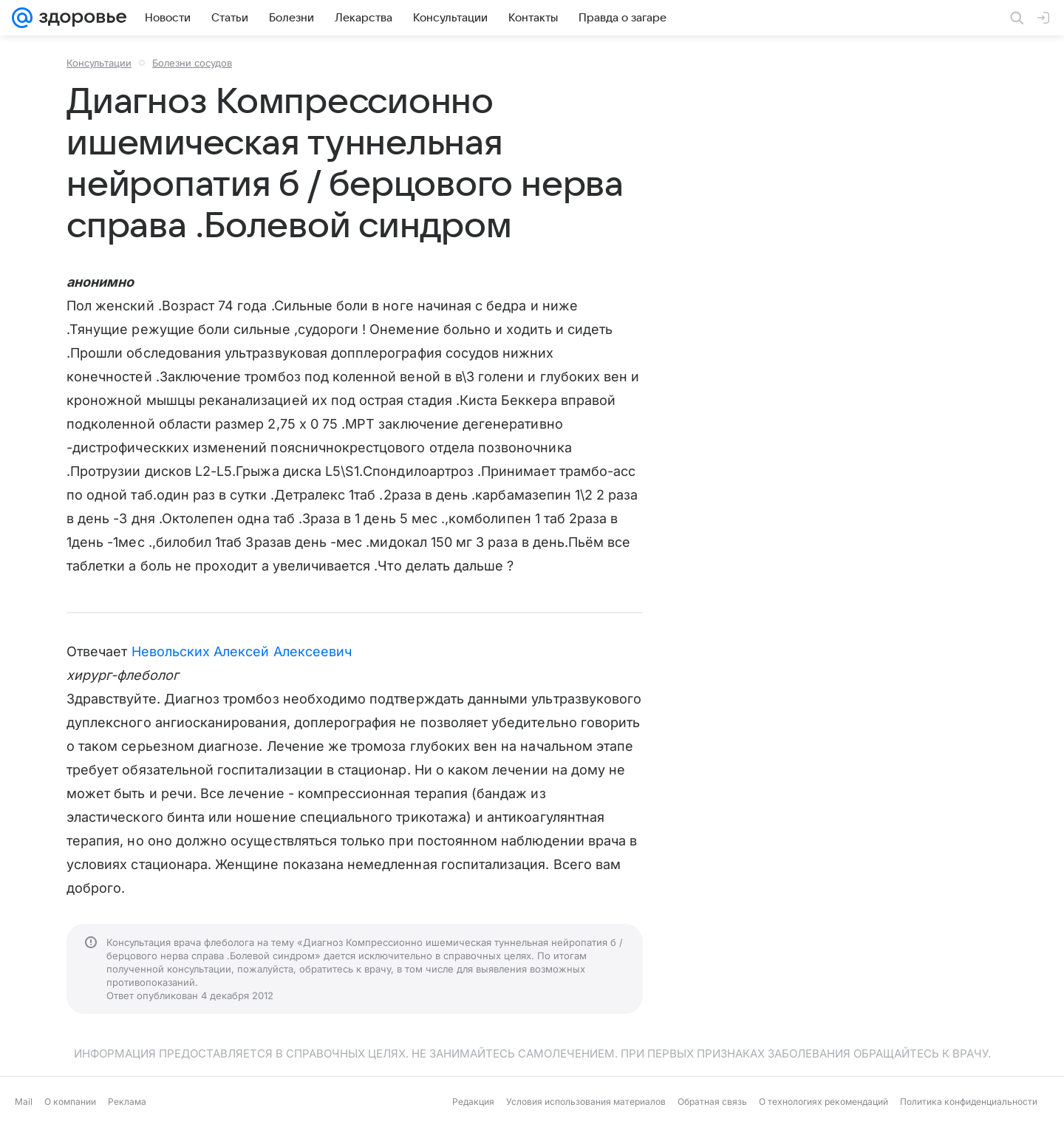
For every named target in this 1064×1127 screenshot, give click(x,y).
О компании (70, 1101)
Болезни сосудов (192, 63)
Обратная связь (712, 1101)
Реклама (127, 1101)
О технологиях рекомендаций (823, 1101)
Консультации (99, 63)
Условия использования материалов (586, 1101)
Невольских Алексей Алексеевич (242, 651)
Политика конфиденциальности (968, 1101)
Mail (24, 1101)
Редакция (473, 1101)
